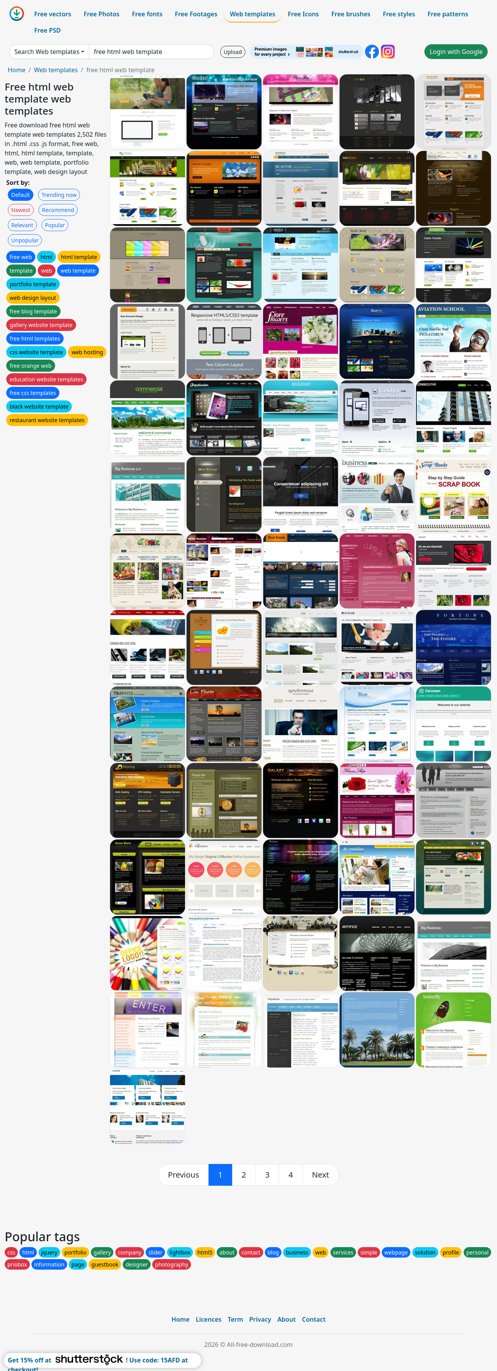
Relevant (22, 225)
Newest (20, 210)
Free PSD (47, 30)
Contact (314, 1319)
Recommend (58, 210)
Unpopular (24, 240)
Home (17, 70)
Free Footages (196, 14)
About (286, 1319)
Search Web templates (47, 51)
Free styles (399, 14)
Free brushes (350, 14)
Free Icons (303, 14)
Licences (208, 1319)
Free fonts (147, 14)
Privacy (260, 1319)
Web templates (252, 14)
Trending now (59, 194)
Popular (55, 225)
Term (235, 1319)
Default (20, 194)
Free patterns (447, 14)
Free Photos (101, 14)
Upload (233, 52)
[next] (320, 1175)
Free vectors (52, 14)
